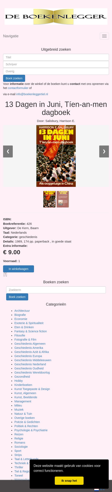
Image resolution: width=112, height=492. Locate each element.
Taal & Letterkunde (26, 459)
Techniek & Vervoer (26, 463)
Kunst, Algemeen (25, 393)
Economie (20, 319)
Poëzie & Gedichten (27, 422)
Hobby (18, 380)
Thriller (18, 467)
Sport (17, 450)
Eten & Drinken (24, 327)
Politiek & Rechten (26, 426)
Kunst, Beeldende (25, 397)
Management (22, 401)
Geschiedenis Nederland (30, 364)
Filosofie (19, 335)
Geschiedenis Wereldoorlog (32, 372)
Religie (18, 438)
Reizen (18, 434)
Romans (19, 442)
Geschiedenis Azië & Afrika (31, 352)
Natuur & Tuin (23, 413)
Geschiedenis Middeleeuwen (32, 360)
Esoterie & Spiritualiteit (28, 323)
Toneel (18, 475)
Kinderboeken (23, 385)
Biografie (20, 314)
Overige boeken (24, 417)
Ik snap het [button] (69, 480)
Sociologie (21, 446)
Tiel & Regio (22, 471)
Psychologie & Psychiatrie (31, 430)
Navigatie (11, 36)
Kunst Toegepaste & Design (32, 389)
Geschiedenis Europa (28, 356)
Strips (18, 455)
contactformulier (18, 88)
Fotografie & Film (25, 339)
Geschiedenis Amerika (28, 347)
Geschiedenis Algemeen (30, 343)
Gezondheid (22, 376)
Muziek (18, 409)
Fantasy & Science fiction (30, 331)
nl (99, 489)
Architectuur (22, 310)
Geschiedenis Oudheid (29, 368)
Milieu (18, 405)
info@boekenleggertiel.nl (32, 94)
